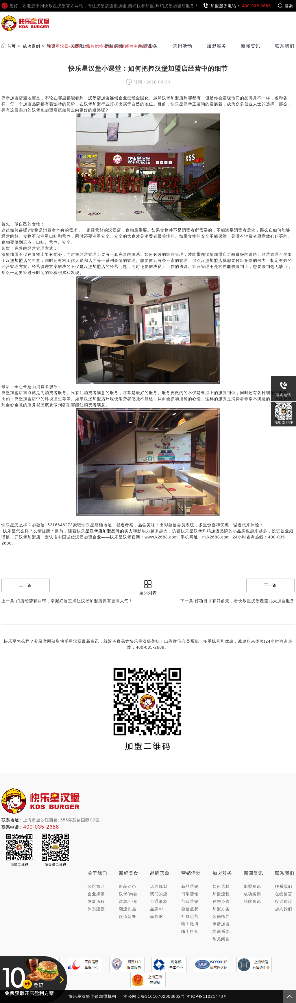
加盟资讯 (252, 886)
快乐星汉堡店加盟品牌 (98, 531)
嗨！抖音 (190, 931)
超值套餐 (127, 916)
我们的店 (158, 894)
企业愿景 (96, 894)
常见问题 (221, 939)
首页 (51, 46)
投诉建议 (283, 901)
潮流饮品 (127, 909)
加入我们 (283, 909)
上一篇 (25, 585)
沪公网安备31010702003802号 (154, 996)
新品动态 (127, 886)
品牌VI (156, 909)
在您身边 (221, 901)
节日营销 (190, 901)
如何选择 (221, 886)
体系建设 (96, 909)
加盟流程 (221, 894)
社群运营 (190, 916)
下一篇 (270, 585)
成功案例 (252, 894)
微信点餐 (190, 909)
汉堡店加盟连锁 (103, 98)
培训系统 (221, 931)
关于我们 (80, 46)
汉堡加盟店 (16, 260)
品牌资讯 (252, 901)
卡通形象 (158, 901)
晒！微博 (190, 924)
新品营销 (190, 886)
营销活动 (182, 46)
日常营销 (190, 894)
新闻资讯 (250, 46)
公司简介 (96, 886)
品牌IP (156, 916)
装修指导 (221, 916)
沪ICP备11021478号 (206, 996)
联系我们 (285, 46)
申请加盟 (221, 924)
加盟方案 (221, 909)
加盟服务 (216, 46)
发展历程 (96, 901)
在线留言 (283, 894)
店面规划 (158, 886)
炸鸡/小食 (128, 901)
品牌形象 (148, 46)
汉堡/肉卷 (128, 894)
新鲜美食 (114, 46)
